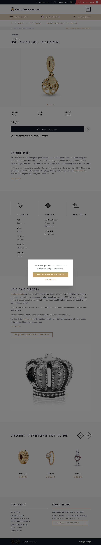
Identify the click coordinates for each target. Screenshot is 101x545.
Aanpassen (50, 280)
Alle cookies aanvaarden (50, 275)
